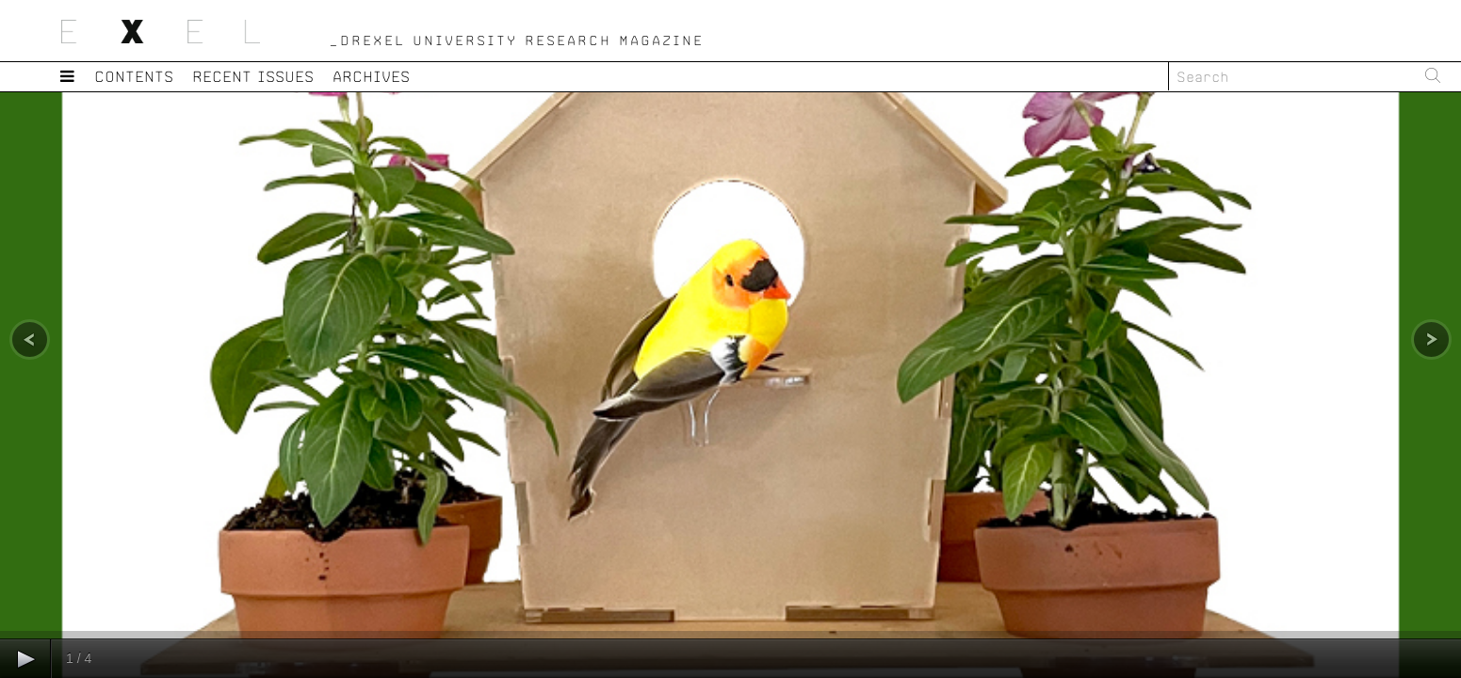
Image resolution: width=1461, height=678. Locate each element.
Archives (372, 76)
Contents (134, 76)
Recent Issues (254, 76)
